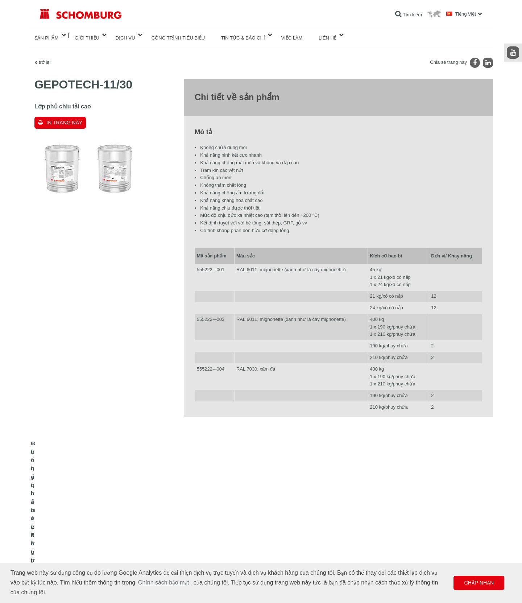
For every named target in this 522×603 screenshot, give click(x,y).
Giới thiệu (87, 35)
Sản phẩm (46, 35)
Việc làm (291, 35)
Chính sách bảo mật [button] (163, 582)
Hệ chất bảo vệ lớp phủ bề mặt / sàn (75, 550)
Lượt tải (198, 539)
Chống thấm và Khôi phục (65, 529)
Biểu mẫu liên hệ (207, 550)
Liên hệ (327, 35)
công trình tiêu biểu (178, 35)
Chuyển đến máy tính (212, 529)
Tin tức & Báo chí (243, 35)
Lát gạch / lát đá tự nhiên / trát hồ (72, 539)
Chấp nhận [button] (479, 583)
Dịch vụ (125, 35)
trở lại (44, 56)
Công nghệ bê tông (58, 561)
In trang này (64, 117)
